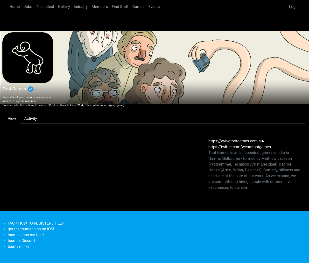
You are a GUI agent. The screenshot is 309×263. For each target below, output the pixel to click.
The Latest (45, 6)
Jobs (28, 6)
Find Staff (120, 6)
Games (138, 6)
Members (99, 6)
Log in (294, 6)
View (12, 118)
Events (154, 6)
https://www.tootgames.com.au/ (236, 141)
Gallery (64, 6)
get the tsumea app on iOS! (31, 229)
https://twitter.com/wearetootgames (239, 147)
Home (14, 6)
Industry (81, 6)
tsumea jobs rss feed (26, 235)
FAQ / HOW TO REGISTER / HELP (36, 223)
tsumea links (18, 246)
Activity (30, 118)
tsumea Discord (21, 240)
